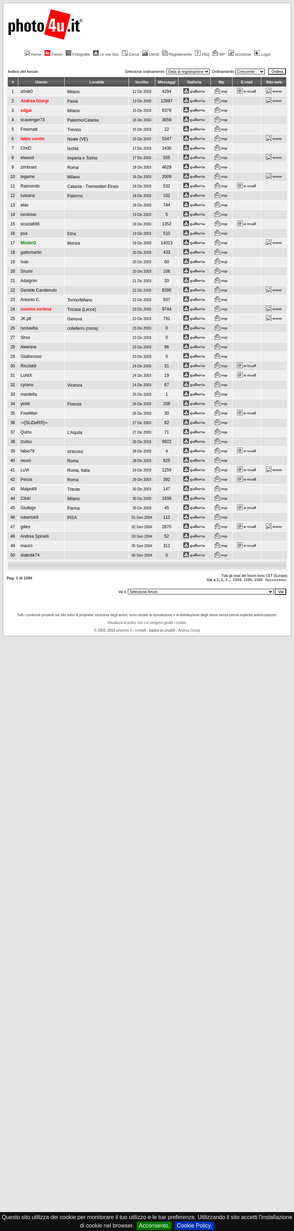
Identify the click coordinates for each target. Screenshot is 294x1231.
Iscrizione (239, 54)
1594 (237, 580)
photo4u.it (124, 630)
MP (219, 54)
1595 (247, 580)
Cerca (130, 54)
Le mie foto (106, 54)
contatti (140, 630)
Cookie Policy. (194, 1226)
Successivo (275, 580)
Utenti (150, 54)
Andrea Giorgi (189, 630)
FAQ (202, 54)
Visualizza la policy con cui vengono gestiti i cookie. (147, 623)
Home (33, 54)
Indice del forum (23, 71)
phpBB (170, 630)
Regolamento (177, 54)
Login (262, 54)
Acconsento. (154, 1226)
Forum (54, 54)
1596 (258, 580)
